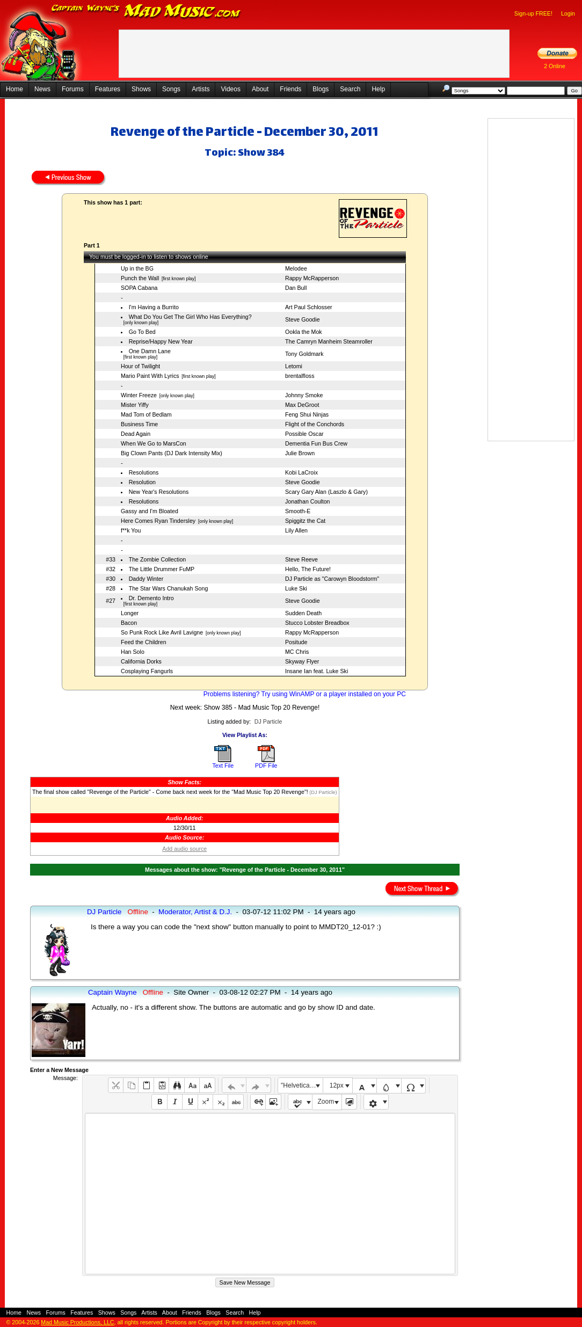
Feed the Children (143, 642)
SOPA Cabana (139, 288)
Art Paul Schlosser (308, 307)
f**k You (131, 530)
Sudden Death (303, 613)
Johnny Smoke (304, 395)
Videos (230, 89)
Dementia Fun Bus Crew (316, 443)
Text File (223, 765)
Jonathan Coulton (307, 501)
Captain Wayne (112, 992)
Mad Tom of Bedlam (146, 414)
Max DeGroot (302, 405)
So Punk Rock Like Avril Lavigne (162, 632)
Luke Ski (296, 588)
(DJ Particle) (322, 792)
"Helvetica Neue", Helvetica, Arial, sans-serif (302, 1085)
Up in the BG (137, 268)
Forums (73, 89)
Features (107, 89)
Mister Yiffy (135, 405)
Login (568, 13)
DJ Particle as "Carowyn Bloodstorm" (332, 578)
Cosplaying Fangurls (147, 671)
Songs (171, 89)
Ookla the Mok (303, 332)
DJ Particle (268, 721)
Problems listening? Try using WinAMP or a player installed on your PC (304, 694)
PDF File (266, 765)
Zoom (326, 1101)
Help (378, 89)
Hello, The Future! (308, 569)
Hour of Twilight (140, 366)
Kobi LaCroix (301, 472)
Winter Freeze (139, 395)
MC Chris (297, 651)
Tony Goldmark (304, 354)
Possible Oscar (304, 434)
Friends (290, 89)
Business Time (139, 424)
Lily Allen (296, 530)
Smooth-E (297, 511)
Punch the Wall (140, 278)
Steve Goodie (302, 319)
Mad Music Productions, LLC (77, 1322)
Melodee (296, 268)
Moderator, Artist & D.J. (195, 912)
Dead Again (135, 434)
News (42, 89)
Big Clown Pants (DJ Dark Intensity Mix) (171, 453)
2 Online (554, 66)
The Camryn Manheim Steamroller (329, 341)
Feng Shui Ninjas (307, 414)
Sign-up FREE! (533, 13)
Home (14, 89)
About (260, 89)
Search (350, 89)
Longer (130, 613)
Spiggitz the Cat (305, 520)
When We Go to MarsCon (153, 443)
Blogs (320, 89)
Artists (200, 89)
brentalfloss (300, 376)
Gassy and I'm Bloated (149, 511)
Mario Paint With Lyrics (150, 376)
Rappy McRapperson (312, 278)
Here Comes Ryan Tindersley (158, 520)
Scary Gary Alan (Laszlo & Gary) (326, 491)
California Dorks (141, 661)
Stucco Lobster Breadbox (317, 622)
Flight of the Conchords (314, 424)
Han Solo (132, 651)
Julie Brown (300, 453)
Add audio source (184, 848)
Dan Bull (296, 288)
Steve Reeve (301, 559)
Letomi (293, 366)
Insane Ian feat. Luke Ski (316, 671)
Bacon (129, 622)
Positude (296, 642)
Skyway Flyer (302, 661)
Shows (141, 89)
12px (337, 1085)
